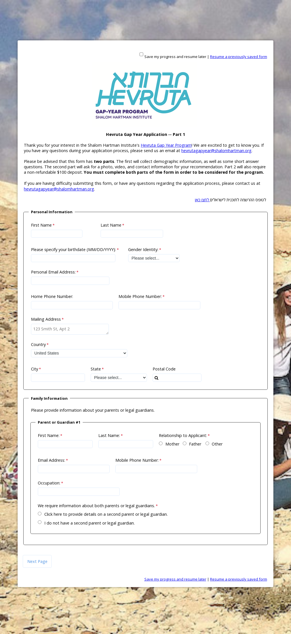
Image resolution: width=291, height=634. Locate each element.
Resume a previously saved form (238, 56)
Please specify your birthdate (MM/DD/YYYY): (73, 249)
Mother (172, 444)
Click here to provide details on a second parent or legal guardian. (106, 514)
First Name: (48, 435)
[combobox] (177, 378)
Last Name (111, 225)
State (96, 369)
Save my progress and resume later (175, 56)
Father (195, 444)
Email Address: (51, 460)
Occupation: (49, 483)
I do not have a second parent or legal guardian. (89, 523)
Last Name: (109, 435)
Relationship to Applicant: (183, 435)
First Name (41, 225)
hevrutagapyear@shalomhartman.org (216, 150)
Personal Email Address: (53, 272)
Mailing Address (46, 319)
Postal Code (164, 369)
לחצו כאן (202, 199)
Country (38, 344)
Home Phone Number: (52, 296)
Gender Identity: (143, 249)
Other (217, 444)
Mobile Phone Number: (140, 296)
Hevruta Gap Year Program (166, 145)
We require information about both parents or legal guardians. (96, 505)
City (34, 369)
